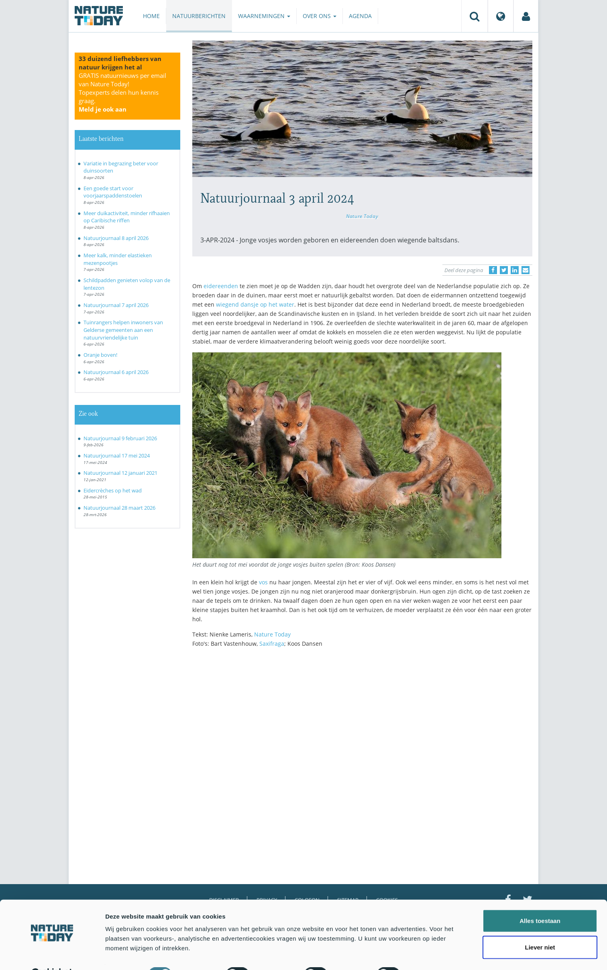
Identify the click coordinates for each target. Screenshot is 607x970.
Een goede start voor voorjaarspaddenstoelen (113, 192)
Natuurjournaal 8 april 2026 (116, 238)
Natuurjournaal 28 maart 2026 (119, 507)
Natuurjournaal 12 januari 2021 (120, 472)
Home (151, 16)
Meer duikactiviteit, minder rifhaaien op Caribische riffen (127, 216)
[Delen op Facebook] (493, 270)
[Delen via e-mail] (525, 270)
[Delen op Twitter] (504, 270)
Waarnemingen (264, 16)
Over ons (319, 16)
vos (263, 582)
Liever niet (540, 927)
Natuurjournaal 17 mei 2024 (117, 455)
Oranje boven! (100, 354)
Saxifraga (271, 643)
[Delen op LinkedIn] (515, 270)
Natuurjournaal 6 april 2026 (116, 372)
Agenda (360, 16)
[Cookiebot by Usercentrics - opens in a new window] (52, 954)
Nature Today (362, 216)
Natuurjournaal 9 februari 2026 (120, 438)
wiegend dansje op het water (255, 304)
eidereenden (221, 286)
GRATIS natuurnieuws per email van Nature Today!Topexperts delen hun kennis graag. (122, 92)
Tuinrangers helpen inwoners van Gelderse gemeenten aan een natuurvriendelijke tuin (123, 330)
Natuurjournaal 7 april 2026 (116, 305)
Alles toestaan (539, 900)
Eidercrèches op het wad (113, 490)
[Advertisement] (362, 723)
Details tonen (434, 954)
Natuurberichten (199, 16)
